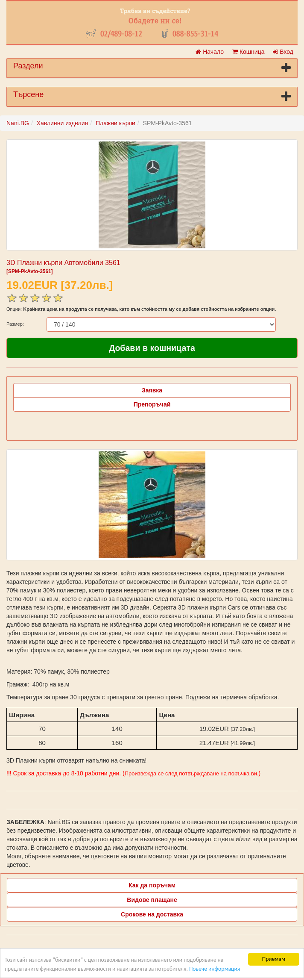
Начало (210, 51)
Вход (283, 51)
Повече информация (214, 969)
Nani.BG (17, 123)
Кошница (248, 51)
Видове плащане (152, 899)
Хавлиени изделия (62, 123)
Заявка (152, 390)
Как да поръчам (152, 885)
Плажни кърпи (115, 123)
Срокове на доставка (152, 914)
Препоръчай (152, 404)
